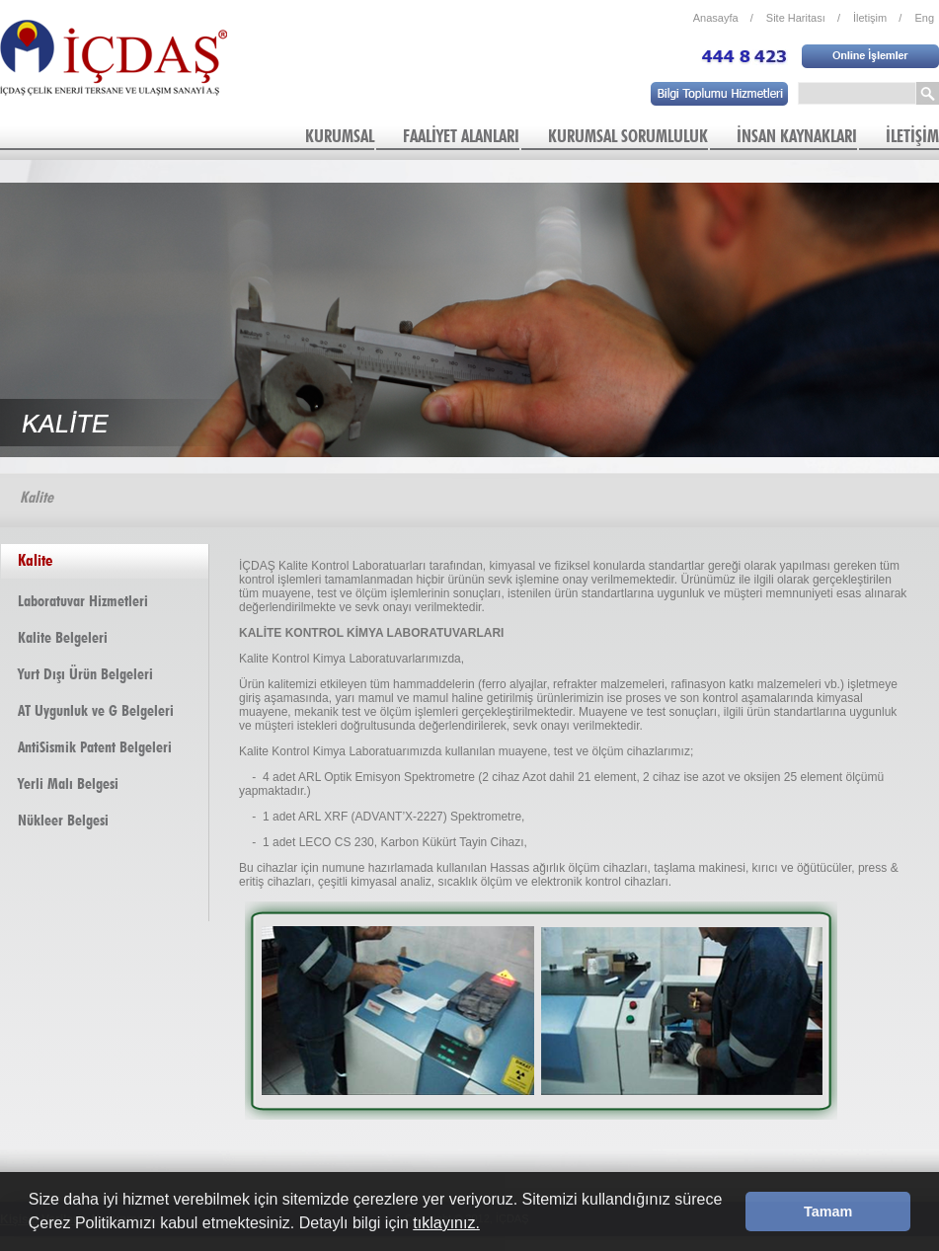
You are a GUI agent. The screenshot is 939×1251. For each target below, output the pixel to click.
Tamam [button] (828, 1211)
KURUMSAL (339, 135)
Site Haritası (803, 18)
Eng (924, 18)
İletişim (877, 18)
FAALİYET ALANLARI (461, 135)
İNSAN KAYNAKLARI (797, 135)
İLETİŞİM (912, 135)
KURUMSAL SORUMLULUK (628, 135)
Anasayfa (723, 18)
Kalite (35, 560)
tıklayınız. (446, 1222)
